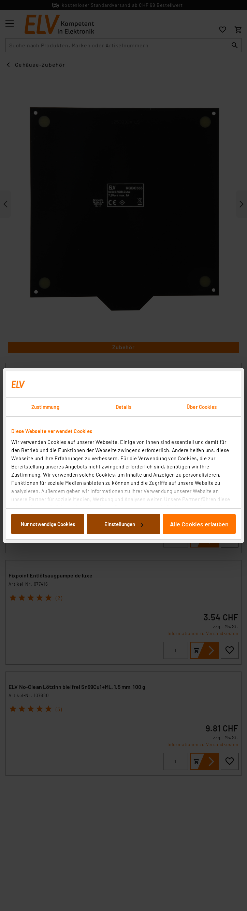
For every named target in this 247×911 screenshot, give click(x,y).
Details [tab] (124, 407)
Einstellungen (123, 524)
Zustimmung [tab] (45, 407)
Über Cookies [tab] (202, 407)
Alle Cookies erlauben (199, 524)
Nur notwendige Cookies (48, 524)
